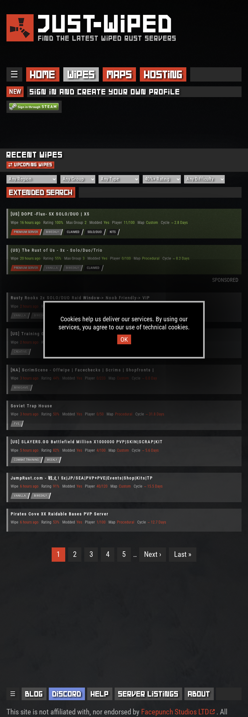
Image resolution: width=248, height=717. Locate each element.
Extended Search (41, 192)
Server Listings (148, 693)
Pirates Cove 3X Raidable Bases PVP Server (59, 514)
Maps (119, 74)
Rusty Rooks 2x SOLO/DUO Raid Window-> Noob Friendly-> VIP (80, 297)
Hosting (163, 74)
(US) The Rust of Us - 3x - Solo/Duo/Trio (57, 250)
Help (100, 693)
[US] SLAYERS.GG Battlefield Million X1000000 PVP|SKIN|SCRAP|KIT (87, 441)
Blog (34, 693)
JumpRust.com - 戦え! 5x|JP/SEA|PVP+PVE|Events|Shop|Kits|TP (82, 478)
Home (42, 74)
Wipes (81, 74)
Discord (66, 693)
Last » (182, 554)
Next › (152, 554)
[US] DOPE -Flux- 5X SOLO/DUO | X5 (50, 214)
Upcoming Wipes (30, 164)
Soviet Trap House (31, 405)
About (199, 693)
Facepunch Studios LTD (178, 712)
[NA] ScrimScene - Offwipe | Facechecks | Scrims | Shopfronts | (82, 370)
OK (124, 339)
